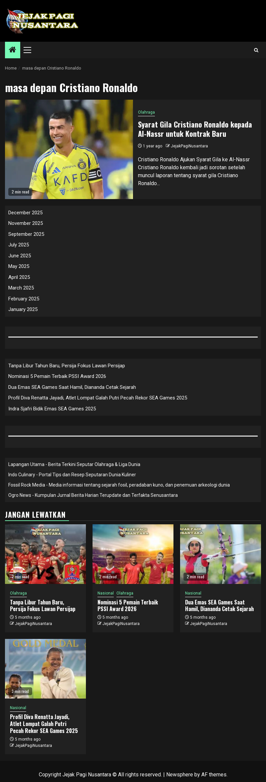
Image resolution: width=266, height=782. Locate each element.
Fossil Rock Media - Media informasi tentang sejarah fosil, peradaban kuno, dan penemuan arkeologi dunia (119, 485)
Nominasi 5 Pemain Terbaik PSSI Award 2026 (57, 376)
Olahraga (146, 112)
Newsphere (179, 774)
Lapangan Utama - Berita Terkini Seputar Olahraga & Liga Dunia (74, 464)
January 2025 (22, 309)
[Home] (12, 50)
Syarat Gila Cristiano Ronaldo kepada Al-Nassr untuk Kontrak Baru (195, 129)
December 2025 (25, 213)
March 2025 (21, 288)
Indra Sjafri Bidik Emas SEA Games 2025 (52, 409)
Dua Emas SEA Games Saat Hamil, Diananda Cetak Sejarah (72, 387)
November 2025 (25, 223)
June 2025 (19, 256)
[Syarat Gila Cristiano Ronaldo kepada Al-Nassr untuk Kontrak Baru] (69, 149)
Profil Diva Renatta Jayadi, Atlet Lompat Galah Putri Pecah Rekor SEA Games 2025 (97, 398)
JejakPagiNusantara (189, 146)
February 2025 (23, 299)
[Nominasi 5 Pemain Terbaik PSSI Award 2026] (133, 554)
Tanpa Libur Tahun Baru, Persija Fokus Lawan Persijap (66, 366)
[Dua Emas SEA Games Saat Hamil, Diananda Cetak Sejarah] (220, 554)
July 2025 (18, 245)
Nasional (106, 593)
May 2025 (18, 266)
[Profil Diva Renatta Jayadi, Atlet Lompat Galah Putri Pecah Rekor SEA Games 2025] (45, 669)
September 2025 (26, 234)
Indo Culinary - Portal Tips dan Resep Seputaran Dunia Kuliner (72, 474)
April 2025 (19, 277)
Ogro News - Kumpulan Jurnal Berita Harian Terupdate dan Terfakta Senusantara (93, 495)
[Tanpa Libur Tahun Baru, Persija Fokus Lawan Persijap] (45, 554)
